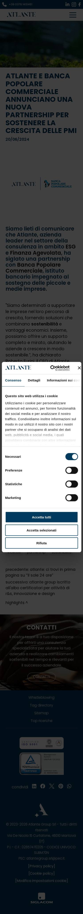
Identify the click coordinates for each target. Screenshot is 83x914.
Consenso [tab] (13, 380)
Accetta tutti (41, 517)
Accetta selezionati (41, 530)
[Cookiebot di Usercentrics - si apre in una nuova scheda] (51, 368)
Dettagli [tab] (34, 380)
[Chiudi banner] (79, 367)
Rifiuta (41, 543)
